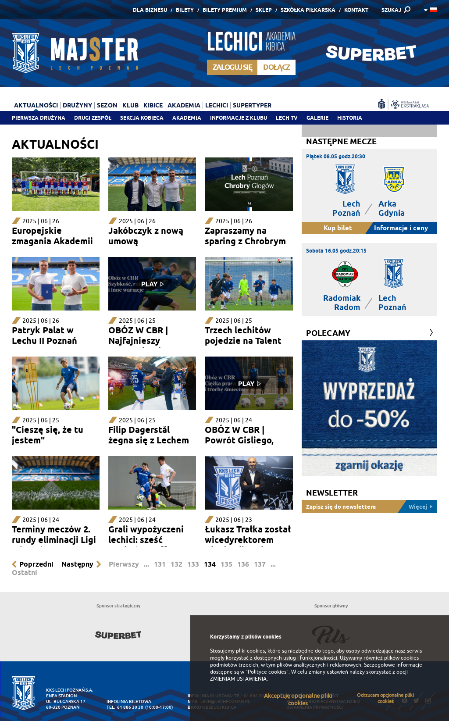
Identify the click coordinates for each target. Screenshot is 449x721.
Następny (77, 564)
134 (210, 564)
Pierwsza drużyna (38, 117)
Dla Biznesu (150, 10)
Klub (130, 105)
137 (260, 564)
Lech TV (287, 117)
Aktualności (36, 105)
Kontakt (356, 10)
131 (160, 564)
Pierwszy (124, 564)
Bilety (185, 10)
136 (243, 564)
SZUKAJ (391, 10)
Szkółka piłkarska (308, 10)
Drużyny (77, 105)
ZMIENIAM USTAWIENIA (238, 678)
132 (176, 564)
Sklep (264, 10)
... (146, 564)
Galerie (317, 117)
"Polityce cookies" (267, 671)
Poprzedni (36, 564)
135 (226, 564)
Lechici (216, 105)
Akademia (186, 117)
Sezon (107, 105)
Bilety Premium (225, 10)
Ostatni (24, 572)
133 (193, 564)
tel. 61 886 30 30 (125, 707)
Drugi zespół (92, 117)
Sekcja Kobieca (142, 117)
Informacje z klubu (238, 117)
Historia (349, 117)
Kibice (153, 105)
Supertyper (252, 105)
